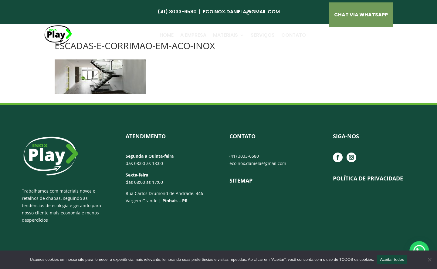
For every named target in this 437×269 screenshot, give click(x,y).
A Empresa (193, 35)
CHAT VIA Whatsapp (361, 14)
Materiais (225, 35)
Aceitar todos (392, 259)
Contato (293, 35)
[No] (429, 260)
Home (167, 35)
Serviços (263, 35)
